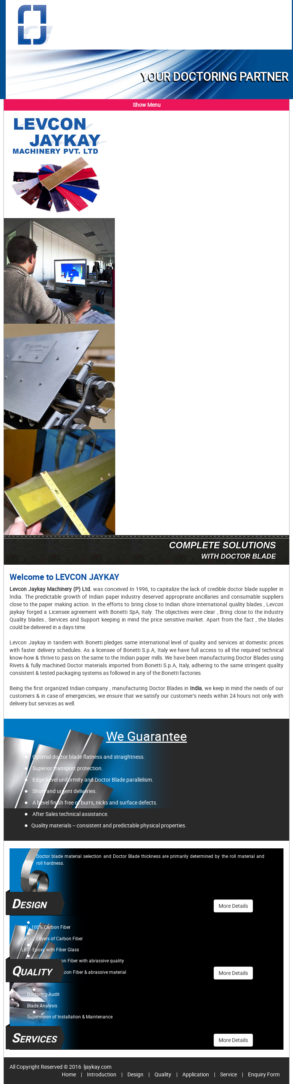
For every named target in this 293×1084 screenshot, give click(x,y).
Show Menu (147, 104)
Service (228, 1074)
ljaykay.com (96, 1066)
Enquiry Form (264, 1074)
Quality (163, 1074)
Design (135, 1074)
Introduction (101, 1074)
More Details (233, 905)
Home (69, 1074)
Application (195, 1074)
